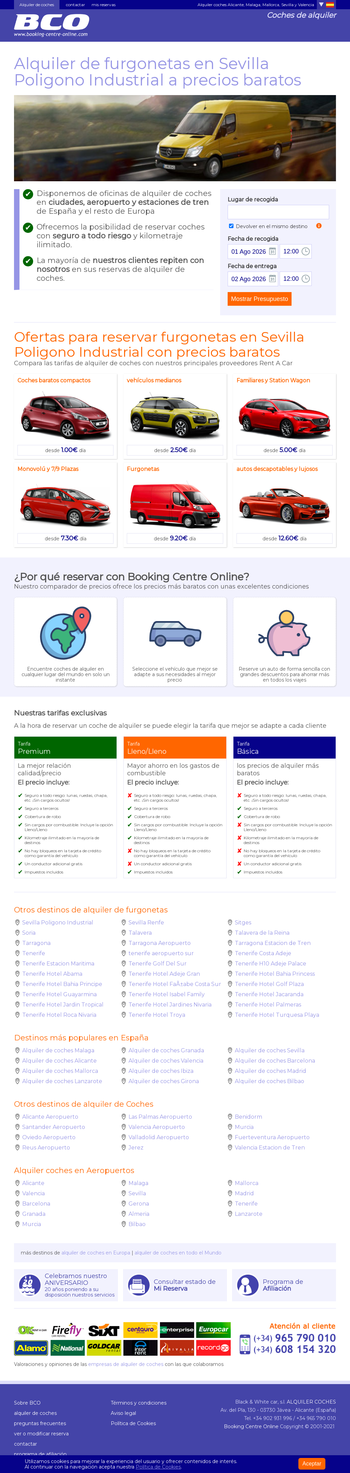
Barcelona (36, 1203)
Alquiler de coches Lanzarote (62, 1081)
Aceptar (311, 1464)
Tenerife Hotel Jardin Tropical (63, 1004)
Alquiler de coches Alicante (59, 1060)
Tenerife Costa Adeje (263, 953)
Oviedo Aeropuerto (49, 1137)
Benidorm (248, 1117)
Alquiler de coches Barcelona (275, 1060)
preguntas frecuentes (40, 1423)
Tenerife (33, 953)
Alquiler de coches (36, 4)
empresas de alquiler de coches (125, 1364)
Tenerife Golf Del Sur (158, 963)
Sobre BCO (27, 1403)
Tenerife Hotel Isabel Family (167, 994)
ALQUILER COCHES (311, 1402)
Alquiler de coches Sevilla (270, 1050)
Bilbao (137, 1224)
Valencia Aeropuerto (157, 1127)
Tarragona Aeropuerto (160, 943)
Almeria (139, 1214)
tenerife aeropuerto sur (161, 953)
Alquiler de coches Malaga (58, 1050)
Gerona (139, 1203)
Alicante (33, 1183)
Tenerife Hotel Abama (52, 974)
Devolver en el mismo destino (268, 226)
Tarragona (36, 943)
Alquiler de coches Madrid (270, 1071)
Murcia (244, 1127)
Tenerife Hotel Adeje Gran (164, 974)
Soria (29, 933)
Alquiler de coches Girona (164, 1081)
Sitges (243, 922)
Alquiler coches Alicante (221, 4)
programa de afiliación (40, 1454)
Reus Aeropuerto (46, 1147)
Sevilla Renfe (146, 922)
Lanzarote (248, 1214)
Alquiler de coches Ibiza (161, 1071)
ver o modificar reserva (41, 1434)
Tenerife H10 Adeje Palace (270, 963)
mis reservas (104, 4)
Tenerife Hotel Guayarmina (59, 994)
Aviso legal (123, 1413)
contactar (75, 4)
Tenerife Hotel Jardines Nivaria (170, 1004)
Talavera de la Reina (262, 933)
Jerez (136, 1147)
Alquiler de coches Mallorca (60, 1071)
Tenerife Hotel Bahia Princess (275, 974)
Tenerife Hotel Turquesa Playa (277, 1015)
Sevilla (137, 1193)
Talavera (140, 933)
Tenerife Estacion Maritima (58, 963)
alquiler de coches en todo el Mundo (178, 1253)
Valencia (33, 1193)
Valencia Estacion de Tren (270, 1147)
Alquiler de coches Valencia (166, 1060)
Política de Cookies (133, 1423)
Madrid (244, 1193)
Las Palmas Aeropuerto (160, 1117)
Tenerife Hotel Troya (157, 1015)
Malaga (138, 1183)
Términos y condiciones (138, 1403)
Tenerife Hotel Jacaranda (269, 994)
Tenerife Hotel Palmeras (268, 1004)
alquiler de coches (35, 1413)
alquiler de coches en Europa (96, 1253)
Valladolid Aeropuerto (159, 1137)
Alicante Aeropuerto (50, 1117)
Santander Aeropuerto (53, 1127)
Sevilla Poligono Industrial (57, 922)
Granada (33, 1214)
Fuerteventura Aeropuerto (272, 1137)
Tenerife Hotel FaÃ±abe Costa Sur (175, 984)
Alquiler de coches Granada (166, 1050)
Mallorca (246, 1183)
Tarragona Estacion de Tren (273, 943)
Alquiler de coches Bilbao (269, 1081)
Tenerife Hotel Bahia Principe (62, 984)
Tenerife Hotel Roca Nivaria (59, 1015)
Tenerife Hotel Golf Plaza (269, 984)
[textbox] (278, 212)
